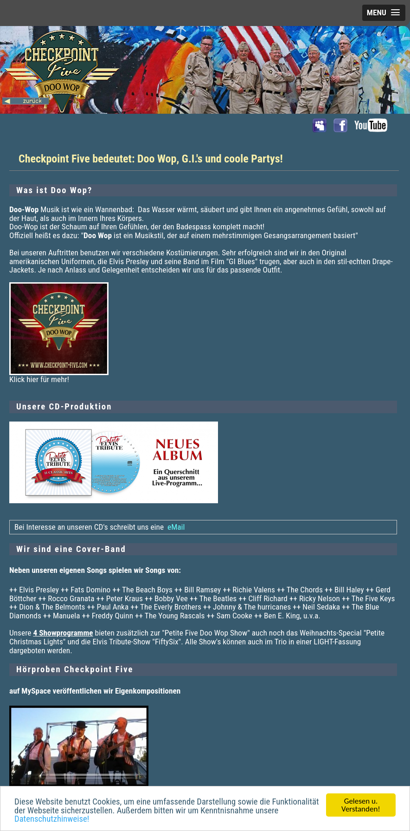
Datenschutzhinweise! (51, 820)
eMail (175, 527)
